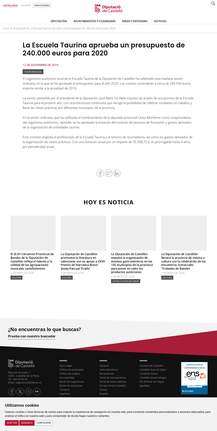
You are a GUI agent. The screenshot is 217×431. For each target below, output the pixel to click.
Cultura (16, 277)
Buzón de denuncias (71, 385)
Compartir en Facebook (100, 173)
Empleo (104, 393)
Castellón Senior (149, 373)
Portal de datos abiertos (113, 381)
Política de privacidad (71, 369)
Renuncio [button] (27, 423)
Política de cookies (70, 373)
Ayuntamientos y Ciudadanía (95, 21)
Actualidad (19, 28)
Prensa (103, 389)
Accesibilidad (67, 377)
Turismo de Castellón (151, 365)
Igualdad (144, 385)
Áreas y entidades (134, 21)
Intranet (104, 365)
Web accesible (42, 5)
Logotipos (65, 393)
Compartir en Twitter (108, 173)
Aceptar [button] (12, 423)
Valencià (26, 5)
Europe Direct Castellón (113, 385)
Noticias (160, 21)
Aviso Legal (66, 365)
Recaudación (107, 373)
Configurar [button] (44, 423)
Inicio (6, 28)
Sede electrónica (109, 369)
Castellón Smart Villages (153, 377)
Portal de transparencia (113, 377)
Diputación (59, 21)
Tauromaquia (33, 71)
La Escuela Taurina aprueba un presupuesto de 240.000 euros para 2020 (72, 28)
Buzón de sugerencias (72, 381)
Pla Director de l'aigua (152, 381)
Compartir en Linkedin (117, 173)
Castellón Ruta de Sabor (153, 369)
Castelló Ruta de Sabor (125, 281)
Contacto (64, 389)
